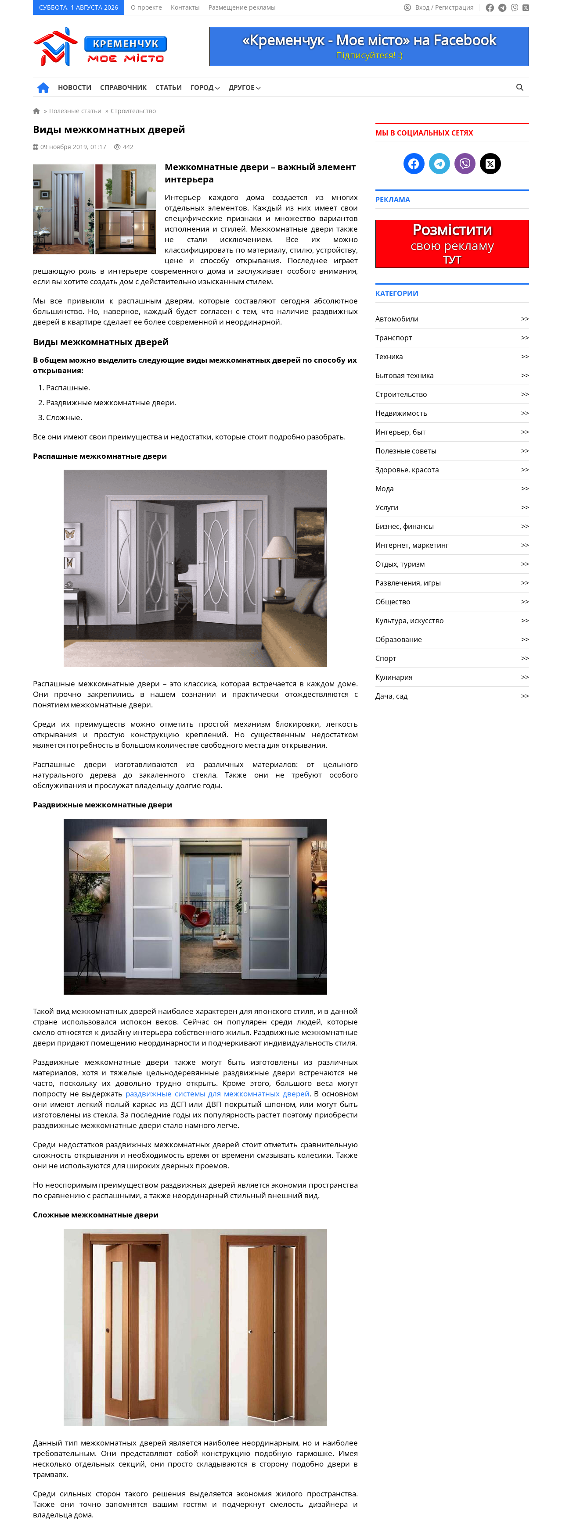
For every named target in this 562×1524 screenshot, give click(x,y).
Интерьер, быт (452, 432)
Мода (452, 488)
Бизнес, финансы (452, 526)
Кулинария (452, 677)
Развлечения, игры (452, 583)
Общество (452, 601)
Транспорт (452, 337)
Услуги (452, 507)
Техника (452, 356)
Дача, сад (452, 696)
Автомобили (452, 319)
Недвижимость (452, 413)
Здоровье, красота (452, 469)
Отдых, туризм (452, 564)
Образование (452, 639)
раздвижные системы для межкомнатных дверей (218, 1094)
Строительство (452, 394)
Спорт (452, 658)
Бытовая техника (452, 375)
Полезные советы (452, 451)
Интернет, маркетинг (452, 545)
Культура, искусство (452, 620)
